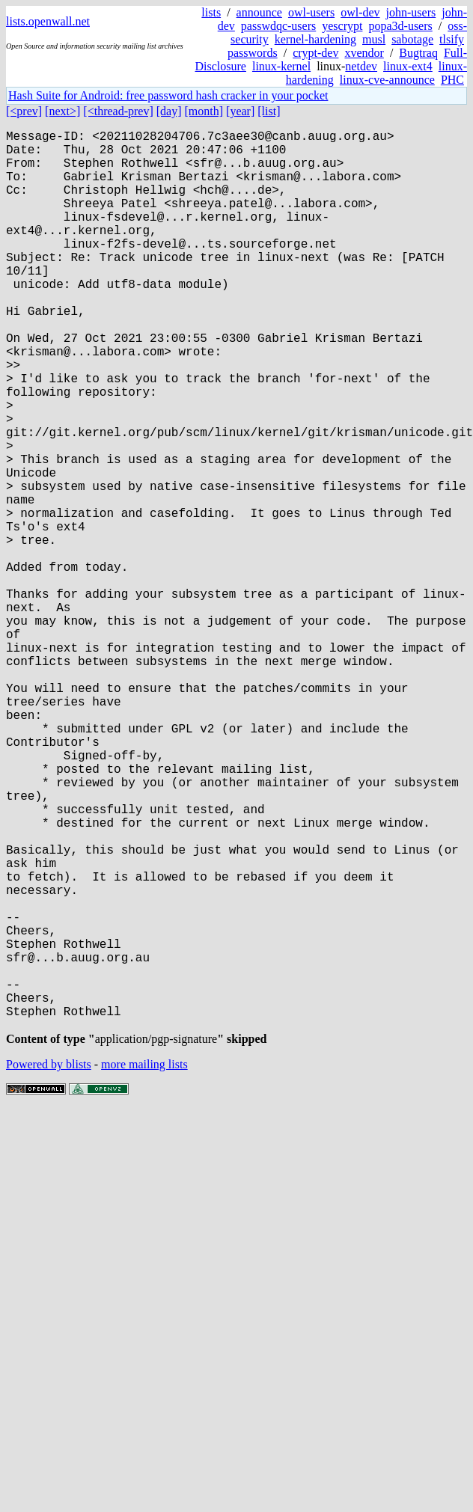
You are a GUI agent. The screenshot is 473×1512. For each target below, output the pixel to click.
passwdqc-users (278, 25)
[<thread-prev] (118, 111)
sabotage (412, 39)
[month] (204, 111)
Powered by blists (48, 1264)
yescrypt (342, 25)
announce (259, 12)
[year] (240, 111)
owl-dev (360, 12)
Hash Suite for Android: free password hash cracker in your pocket (168, 95)
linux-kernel (281, 66)
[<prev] (24, 111)
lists (211, 12)
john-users (411, 12)
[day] (169, 111)
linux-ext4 (408, 66)
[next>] (62, 111)
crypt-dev (315, 52)
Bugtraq (418, 52)
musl (373, 39)
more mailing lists (144, 1264)
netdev (361, 66)
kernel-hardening (315, 39)
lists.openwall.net (48, 21)
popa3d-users (400, 25)
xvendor (363, 52)
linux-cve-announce (387, 79)
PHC (452, 79)
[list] (268, 111)
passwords (253, 52)
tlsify (451, 39)
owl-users (311, 12)
